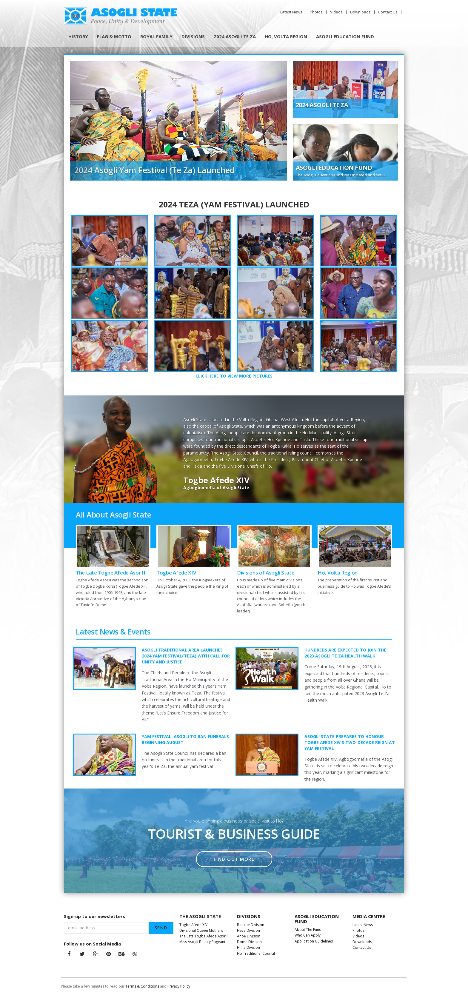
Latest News (291, 12)
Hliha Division (249, 947)
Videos (337, 12)
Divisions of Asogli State (266, 572)
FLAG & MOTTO (114, 36)
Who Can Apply (308, 935)
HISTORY (78, 36)
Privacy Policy (178, 986)
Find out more (234, 859)
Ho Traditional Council (256, 953)
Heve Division (249, 930)
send (161, 928)
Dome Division (250, 941)
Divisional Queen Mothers (201, 930)
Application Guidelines (314, 941)
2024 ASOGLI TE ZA (235, 36)
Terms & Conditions (142, 986)
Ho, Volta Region (338, 572)
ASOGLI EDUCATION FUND (345, 36)
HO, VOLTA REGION (286, 36)
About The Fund (308, 929)
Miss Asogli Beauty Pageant (202, 941)
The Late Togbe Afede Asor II (110, 572)
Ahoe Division (249, 936)
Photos (317, 12)
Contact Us (388, 12)
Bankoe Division (251, 924)
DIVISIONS (193, 36)
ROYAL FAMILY (156, 36)
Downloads (361, 12)
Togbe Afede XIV (176, 572)
